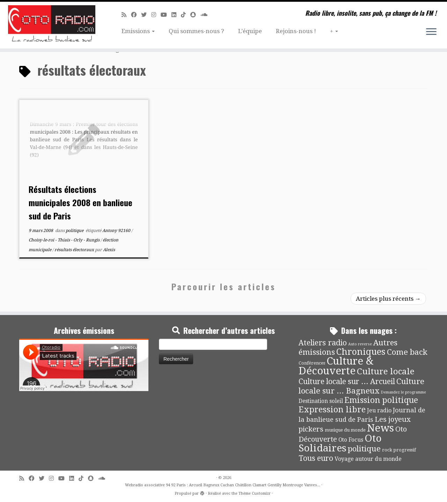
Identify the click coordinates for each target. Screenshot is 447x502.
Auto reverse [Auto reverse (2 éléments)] (360, 344)
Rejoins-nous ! (296, 31)
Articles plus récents (388, 298)
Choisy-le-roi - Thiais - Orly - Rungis (65, 240)
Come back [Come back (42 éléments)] (407, 352)
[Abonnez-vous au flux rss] (126, 15)
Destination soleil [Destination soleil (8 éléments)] (321, 401)
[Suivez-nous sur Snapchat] (195, 15)
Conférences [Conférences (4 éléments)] (312, 363)
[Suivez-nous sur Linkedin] (176, 15)
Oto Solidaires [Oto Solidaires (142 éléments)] (340, 443)
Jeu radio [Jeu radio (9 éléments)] (379, 410)
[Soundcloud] (206, 15)
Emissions (138, 31)
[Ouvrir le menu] (431, 32)
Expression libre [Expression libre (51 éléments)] (332, 409)
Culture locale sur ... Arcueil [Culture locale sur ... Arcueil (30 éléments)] (347, 381)
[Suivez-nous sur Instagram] (156, 15)
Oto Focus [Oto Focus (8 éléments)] (350, 440)
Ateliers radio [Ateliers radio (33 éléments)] (323, 342)
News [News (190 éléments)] (380, 428)
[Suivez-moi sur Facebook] (136, 15)
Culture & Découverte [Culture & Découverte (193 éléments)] (336, 366)
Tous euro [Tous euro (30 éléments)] (316, 458)
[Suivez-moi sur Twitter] (146, 15)
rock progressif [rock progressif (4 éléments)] (399, 449)
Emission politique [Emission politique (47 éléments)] (381, 400)
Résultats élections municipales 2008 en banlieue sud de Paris (80, 202)
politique (75, 230)
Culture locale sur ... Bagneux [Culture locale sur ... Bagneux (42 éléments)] (361, 386)
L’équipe (250, 31)
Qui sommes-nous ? (196, 31)
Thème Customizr (255, 493)
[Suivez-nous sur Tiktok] (185, 15)
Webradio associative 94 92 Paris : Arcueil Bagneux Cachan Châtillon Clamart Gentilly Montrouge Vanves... (222, 485)
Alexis (109, 249)
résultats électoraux (74, 249)
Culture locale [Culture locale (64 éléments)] (386, 371)
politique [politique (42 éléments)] (364, 448)
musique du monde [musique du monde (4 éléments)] (345, 430)
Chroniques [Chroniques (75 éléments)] (361, 352)
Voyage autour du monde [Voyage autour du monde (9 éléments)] (368, 459)
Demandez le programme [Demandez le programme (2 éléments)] (403, 392)
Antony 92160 (116, 230)
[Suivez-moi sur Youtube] (166, 15)
